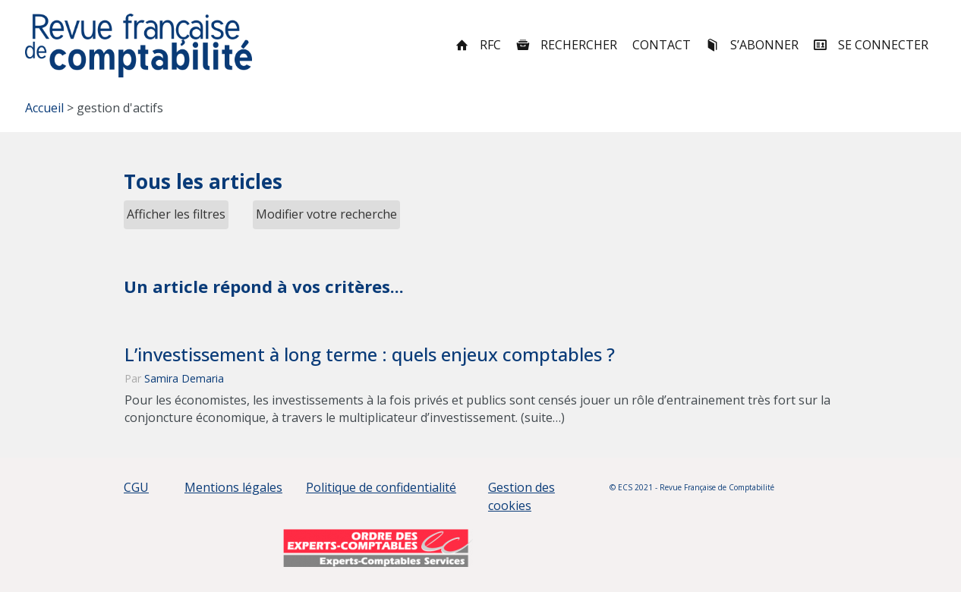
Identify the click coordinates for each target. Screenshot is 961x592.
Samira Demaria (184, 378)
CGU (136, 487)
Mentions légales (233, 487)
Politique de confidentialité (381, 487)
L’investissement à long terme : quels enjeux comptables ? (369, 354)
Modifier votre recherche (326, 214)
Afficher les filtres (176, 214)
